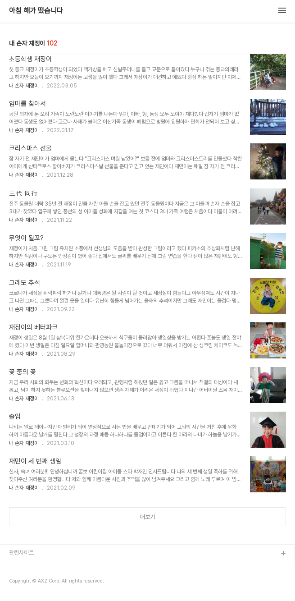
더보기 (147, 517)
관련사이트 (21, 552)
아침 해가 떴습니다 (36, 11)
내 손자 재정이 (24, 86)
